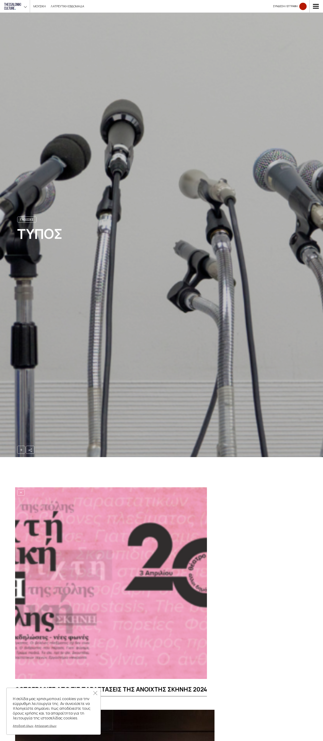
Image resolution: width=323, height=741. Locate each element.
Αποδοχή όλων (23, 726)
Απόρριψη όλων (45, 726)
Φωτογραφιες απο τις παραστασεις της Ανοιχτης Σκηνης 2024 (111, 689)
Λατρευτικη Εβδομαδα (67, 6)
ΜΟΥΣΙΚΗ (39, 6)
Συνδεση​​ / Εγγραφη (290, 6)
